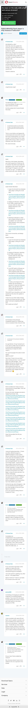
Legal (3, 691)
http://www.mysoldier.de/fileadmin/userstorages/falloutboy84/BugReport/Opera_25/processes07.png (15, 430)
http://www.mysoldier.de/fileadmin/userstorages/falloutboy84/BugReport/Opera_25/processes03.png (15, 408)
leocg (7, 99)
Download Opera (9, 22)
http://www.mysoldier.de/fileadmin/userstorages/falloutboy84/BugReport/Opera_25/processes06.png (15, 425)
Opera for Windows (7, 33)
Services (4, 684)
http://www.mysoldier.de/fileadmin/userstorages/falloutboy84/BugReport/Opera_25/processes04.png (15, 413)
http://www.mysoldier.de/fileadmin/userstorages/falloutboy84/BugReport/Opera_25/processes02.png (15, 402)
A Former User (9, 41)
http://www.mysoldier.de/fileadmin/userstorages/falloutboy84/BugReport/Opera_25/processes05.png (15, 419)
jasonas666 (8, 592)
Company (4, 695)
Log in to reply (23, 33)
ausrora (7, 615)
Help (2, 688)
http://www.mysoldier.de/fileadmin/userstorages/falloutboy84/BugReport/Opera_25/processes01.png (15, 397)
